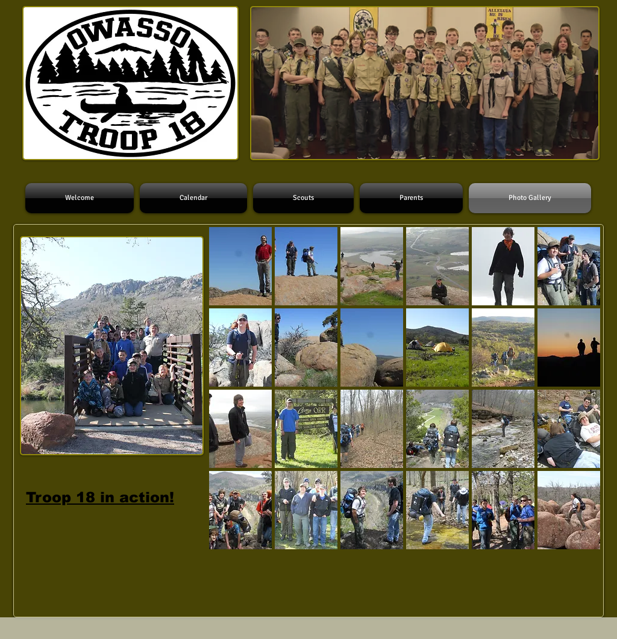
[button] (240, 266)
